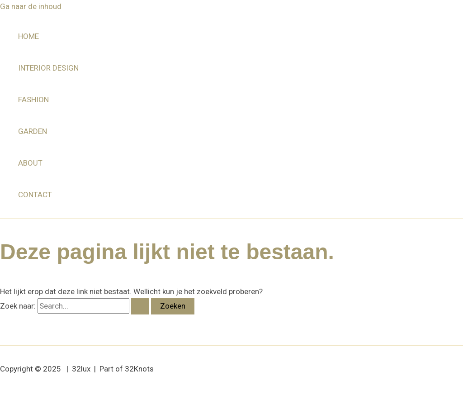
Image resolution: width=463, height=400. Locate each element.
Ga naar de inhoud (30, 6)
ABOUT (30, 162)
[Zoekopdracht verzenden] (140, 306)
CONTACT (35, 194)
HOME (28, 36)
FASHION (33, 99)
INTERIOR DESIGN (48, 67)
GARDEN (32, 131)
